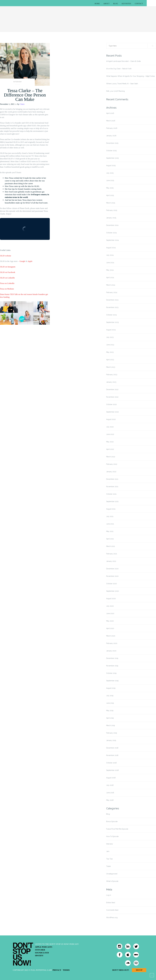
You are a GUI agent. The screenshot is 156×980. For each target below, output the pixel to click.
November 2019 (112, 666)
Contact (139, 3)
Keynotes (126, 3)
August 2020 (111, 598)
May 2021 (109, 531)
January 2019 (111, 740)
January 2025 (111, 218)
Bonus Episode (111, 821)
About (107, 3)
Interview (17, 82)
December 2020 (112, 569)
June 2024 (110, 262)
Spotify (39, 956)
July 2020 (110, 606)
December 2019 (112, 658)
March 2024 (110, 285)
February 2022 (111, 464)
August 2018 (111, 778)
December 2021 (112, 479)
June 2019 (110, 703)
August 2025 (111, 165)
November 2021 (112, 486)
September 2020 (112, 591)
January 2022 (111, 472)
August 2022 (111, 419)
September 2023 (112, 322)
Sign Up (139, 970)
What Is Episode (112, 881)
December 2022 (112, 389)
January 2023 (111, 382)
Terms (66, 970)
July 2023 (110, 337)
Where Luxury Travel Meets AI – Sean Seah (122, 84)
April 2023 (110, 360)
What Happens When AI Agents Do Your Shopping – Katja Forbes (130, 76)
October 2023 (111, 315)
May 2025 (109, 188)
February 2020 (111, 643)
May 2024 (110, 270)
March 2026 (110, 121)
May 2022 (110, 442)
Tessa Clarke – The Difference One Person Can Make (25, 95)
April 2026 (110, 113)
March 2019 (110, 725)
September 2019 (112, 681)
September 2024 (112, 240)
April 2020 (110, 628)
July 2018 (109, 785)
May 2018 (109, 800)
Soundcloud (42, 953)
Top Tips (109, 859)
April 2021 (110, 539)
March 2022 (110, 457)
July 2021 (109, 516)
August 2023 (111, 330)
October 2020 (111, 584)
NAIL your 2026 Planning (115, 91)
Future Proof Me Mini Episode (117, 829)
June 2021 (110, 524)
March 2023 (110, 367)
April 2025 (110, 195)
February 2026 (111, 128)
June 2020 (110, 613)
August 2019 (110, 688)
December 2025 (112, 143)
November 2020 (112, 576)
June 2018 (110, 793)
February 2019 (111, 733)
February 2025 (111, 210)
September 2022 (112, 412)
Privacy (57, 970)
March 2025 (110, 203)
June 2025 (110, 180)
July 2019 (109, 696)
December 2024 (112, 225)
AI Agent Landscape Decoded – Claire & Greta (123, 61)
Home (97, 3)
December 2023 (112, 300)
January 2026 (111, 136)
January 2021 (111, 561)
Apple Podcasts (43, 947)
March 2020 (110, 636)
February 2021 (111, 554)
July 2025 (109, 173)
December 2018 (112, 748)
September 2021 (112, 501)
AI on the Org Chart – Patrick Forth (118, 69)
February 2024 (111, 292)
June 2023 (110, 345)
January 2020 (111, 651)
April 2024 (110, 277)
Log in (108, 895)
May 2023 (110, 352)
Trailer (108, 866)
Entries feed (110, 903)
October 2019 (111, 673)
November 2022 (112, 397)
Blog (115, 3)
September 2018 (112, 770)
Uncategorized (111, 874)
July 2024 (110, 255)
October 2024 (111, 233)
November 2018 (112, 755)
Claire (22, 104)
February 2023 (111, 374)
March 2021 (110, 546)
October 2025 (111, 151)
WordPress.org (111, 917)
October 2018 (111, 763)
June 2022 (110, 434)
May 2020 (110, 621)
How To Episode (112, 836)
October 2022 (111, 404)
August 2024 (111, 248)
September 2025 (112, 158)
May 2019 (109, 710)
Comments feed (112, 910)
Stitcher (40, 950)
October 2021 (111, 494)
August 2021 (110, 509)
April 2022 (110, 449)
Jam (107, 851)
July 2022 (110, 427)
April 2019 (110, 718)
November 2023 (112, 307)
